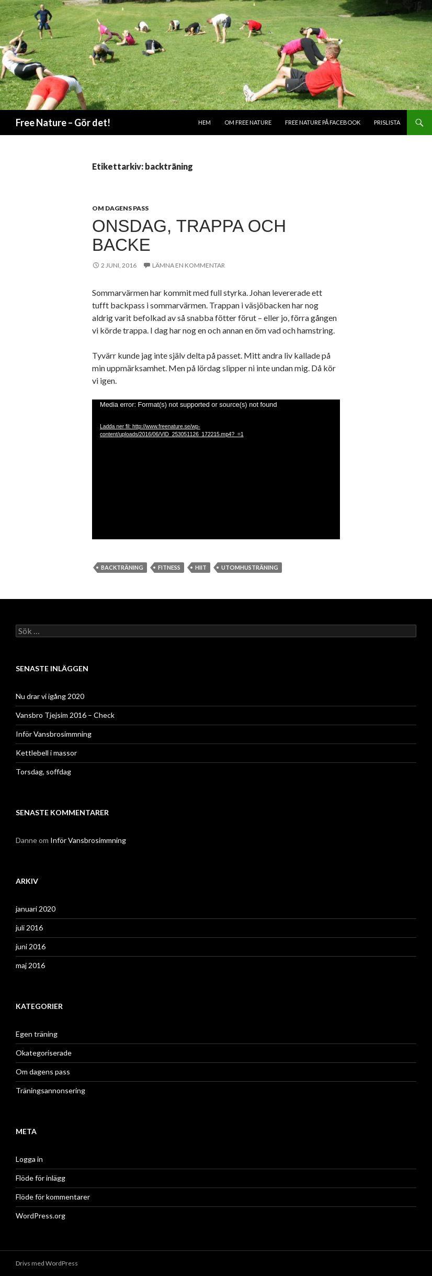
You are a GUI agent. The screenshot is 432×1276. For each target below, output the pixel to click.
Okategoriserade (44, 1052)
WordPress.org (40, 1215)
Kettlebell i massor (46, 752)
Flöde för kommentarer (53, 1196)
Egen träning (37, 1033)
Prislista (387, 122)
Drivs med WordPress (47, 1263)
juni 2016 (31, 946)
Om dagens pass (120, 208)
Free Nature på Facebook (322, 122)
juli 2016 (29, 927)
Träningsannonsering (50, 1090)
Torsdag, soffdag (43, 771)
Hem (204, 122)
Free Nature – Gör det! (63, 122)
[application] (216, 469)
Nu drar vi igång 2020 (50, 696)
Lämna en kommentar (188, 265)
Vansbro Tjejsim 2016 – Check (65, 715)
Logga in (29, 1159)
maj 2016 (30, 965)
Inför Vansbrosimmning (54, 733)
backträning (122, 567)
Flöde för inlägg (40, 1177)
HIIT (201, 567)
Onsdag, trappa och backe (189, 235)
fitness (169, 567)
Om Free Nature (247, 122)
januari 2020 (35, 908)
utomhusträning (249, 567)
